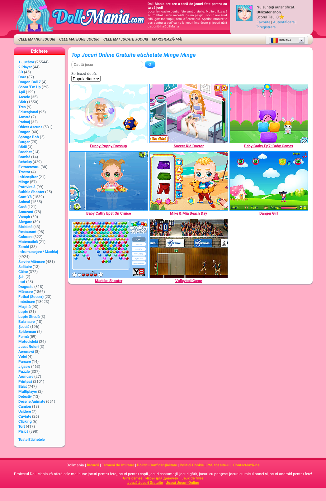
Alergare (25, 222)
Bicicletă (25, 227)
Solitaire (25, 267)
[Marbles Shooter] (108, 248)
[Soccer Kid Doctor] (188, 113)
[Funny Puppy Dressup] (108, 113)
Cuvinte (24, 416)
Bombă (24, 157)
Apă (21, 92)
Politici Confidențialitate (157, 465)
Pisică (23, 431)
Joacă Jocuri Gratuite (145, 482)
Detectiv (25, 396)
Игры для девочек (161, 478)
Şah (21, 277)
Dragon (24, 132)
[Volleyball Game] (188, 248)
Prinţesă (25, 381)
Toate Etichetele (31, 439)
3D (20, 72)
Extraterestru (29, 167)
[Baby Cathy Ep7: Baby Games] (268, 113)
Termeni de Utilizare (118, 465)
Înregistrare (266, 27)
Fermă (23, 336)
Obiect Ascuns (30, 127)
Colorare (25, 237)
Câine (23, 272)
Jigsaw (24, 366)
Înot (21, 282)
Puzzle (24, 371)
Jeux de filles (192, 478)
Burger (24, 142)
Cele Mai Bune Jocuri (79, 39)
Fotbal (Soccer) (31, 296)
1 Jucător (26, 62)
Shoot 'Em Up (29, 87)
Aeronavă (26, 351)
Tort (21, 426)
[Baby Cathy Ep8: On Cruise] (108, 181)
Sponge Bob (28, 137)
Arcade (24, 97)
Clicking (25, 421)
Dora (22, 77)
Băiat (22, 386)
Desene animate (31, 401)
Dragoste (25, 287)
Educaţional (28, 112)
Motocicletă (28, 341)
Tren (22, 107)
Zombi (23, 247)
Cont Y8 (25, 197)
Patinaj (24, 122)
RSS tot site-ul (218, 465)
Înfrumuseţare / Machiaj (38, 252)
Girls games (132, 478)
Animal (24, 202)
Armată (24, 117)
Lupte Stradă (29, 316)
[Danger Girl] (268, 181)
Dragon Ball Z (29, 82)
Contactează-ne (246, 465)
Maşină (24, 306)
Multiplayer (27, 391)
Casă (22, 207)
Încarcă (93, 465)
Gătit (22, 102)
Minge (23, 182)
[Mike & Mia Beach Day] (188, 181)
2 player (25, 67)
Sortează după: (84, 73)
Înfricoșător (28, 177)
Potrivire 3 (26, 187)
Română (281, 40)
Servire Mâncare (31, 262)
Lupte (23, 311)
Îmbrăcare (26, 301)
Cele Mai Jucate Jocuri (125, 39)
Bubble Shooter (31, 192)
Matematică (28, 242)
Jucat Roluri (28, 346)
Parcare (24, 361)
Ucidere (24, 411)
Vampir (24, 217)
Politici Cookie (192, 465)
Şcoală (23, 326)
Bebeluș (25, 162)
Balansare (26, 321)
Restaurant (27, 232)
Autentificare (284, 22)
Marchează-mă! (167, 39)
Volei (22, 356)
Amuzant (25, 212)
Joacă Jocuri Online (182, 482)
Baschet (25, 152)
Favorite (263, 22)
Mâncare (25, 291)
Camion (24, 406)
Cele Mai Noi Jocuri (36, 39)
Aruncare (25, 376)
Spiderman (27, 331)
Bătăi (22, 147)
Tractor (24, 172)
